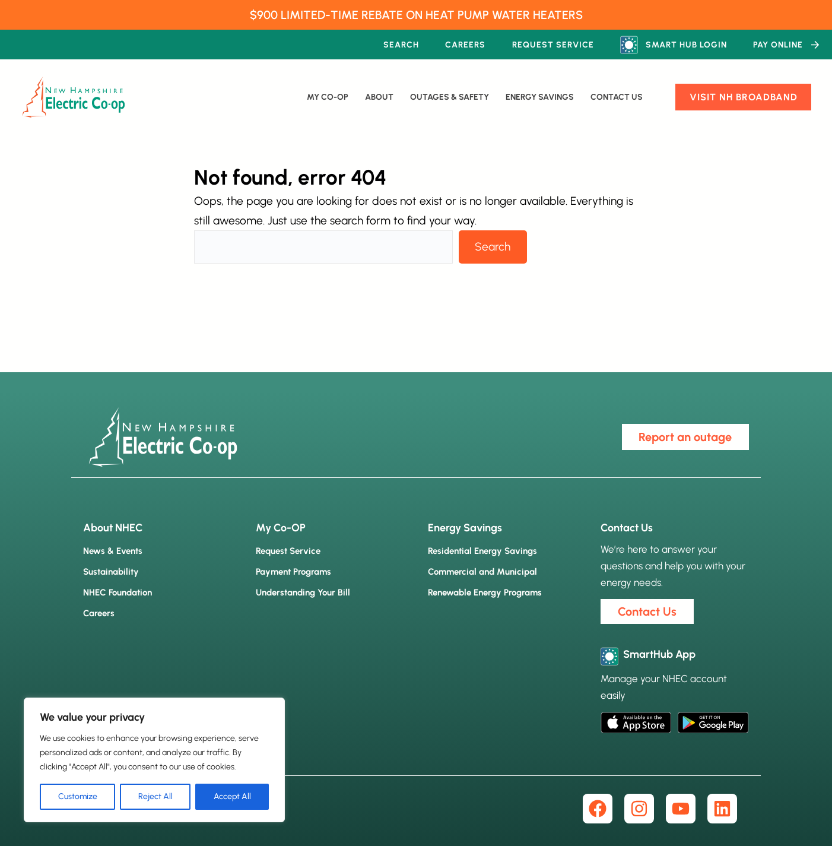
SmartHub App (659, 654)
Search (492, 247)
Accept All (232, 796)
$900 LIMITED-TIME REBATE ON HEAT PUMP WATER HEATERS (416, 15)
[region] (154, 760)
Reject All (155, 796)
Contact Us (616, 97)
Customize (77, 796)
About (379, 97)
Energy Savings (540, 97)
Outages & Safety (449, 97)
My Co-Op (327, 97)
